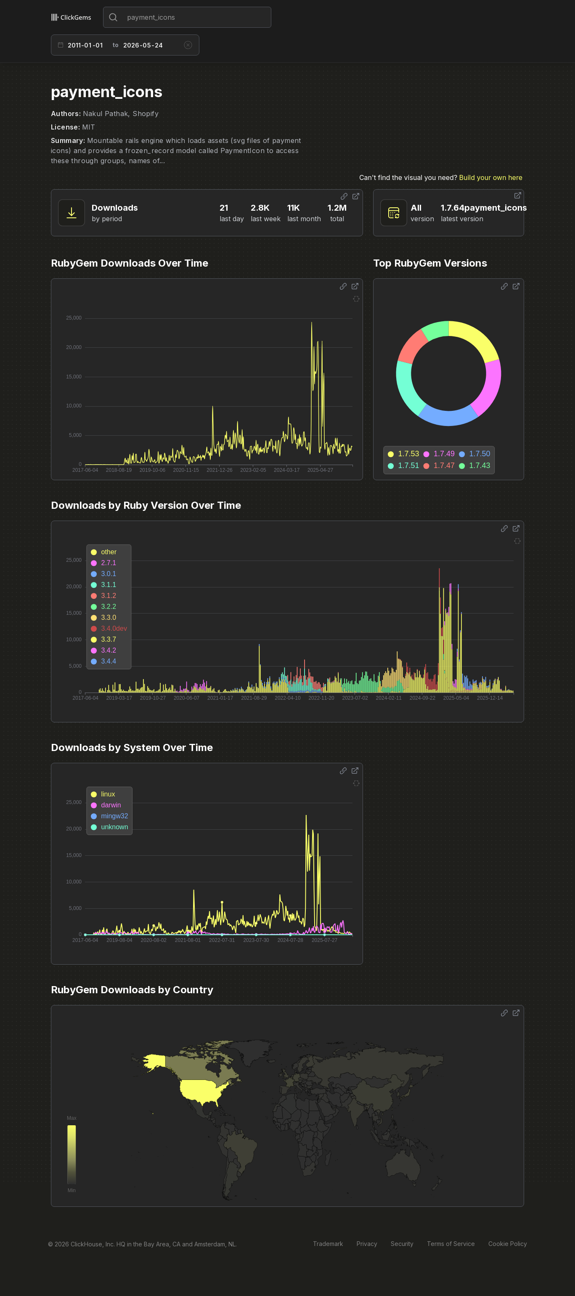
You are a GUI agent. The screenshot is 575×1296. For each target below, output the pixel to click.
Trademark (328, 1243)
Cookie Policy (507, 1243)
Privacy (367, 1243)
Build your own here (490, 177)
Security (402, 1243)
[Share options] (344, 196)
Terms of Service (451, 1243)
